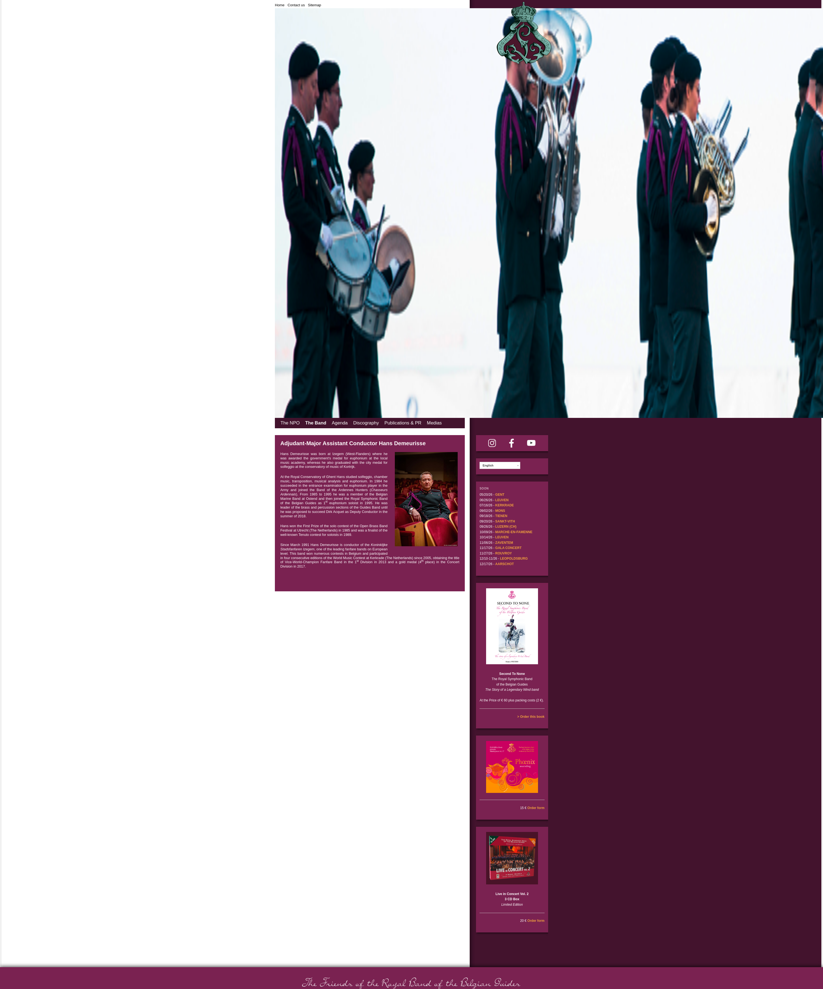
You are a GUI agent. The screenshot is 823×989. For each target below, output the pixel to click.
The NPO (289, 423)
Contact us (296, 5)
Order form (536, 808)
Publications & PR (402, 423)
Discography (366, 423)
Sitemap (314, 5)
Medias (434, 423)
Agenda (340, 423)
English (488, 465)
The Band (315, 423)
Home (279, 5)
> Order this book (531, 717)
